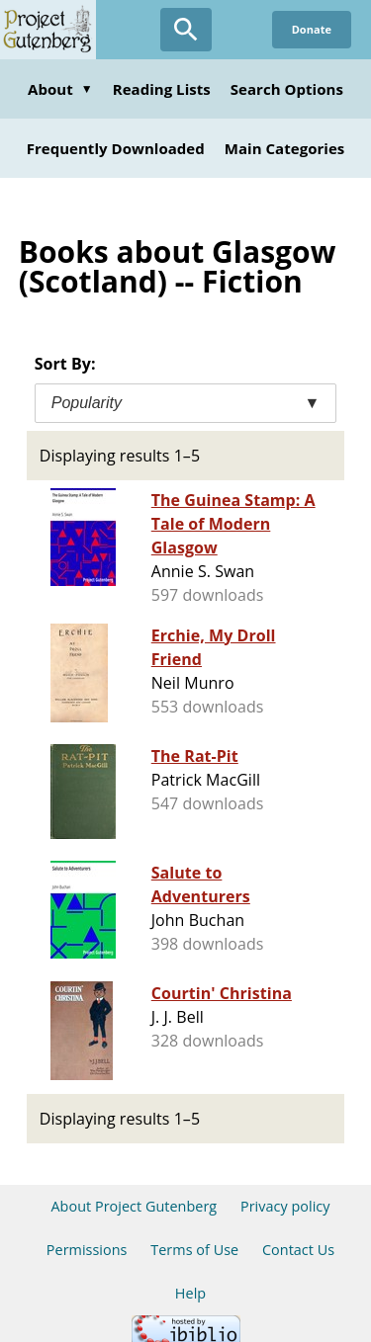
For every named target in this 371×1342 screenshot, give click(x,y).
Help (190, 1293)
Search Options (287, 89)
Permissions (87, 1249)
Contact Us (298, 1249)
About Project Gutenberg (133, 1206)
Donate (311, 29)
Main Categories (285, 148)
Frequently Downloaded (116, 148)
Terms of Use (194, 1249)
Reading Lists (162, 89)
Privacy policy (285, 1206)
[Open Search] (186, 29)
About (60, 89)
